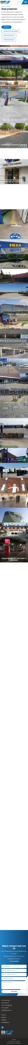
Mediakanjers (18, 1043)
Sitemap (17, 1041)
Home (2, 6)
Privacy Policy (12, 1041)
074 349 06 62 (15, 961)
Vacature (3, 1017)
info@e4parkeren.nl (6, 1010)
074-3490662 (5, 1007)
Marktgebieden (5, 1022)
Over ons (3, 1015)
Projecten (3, 1020)
